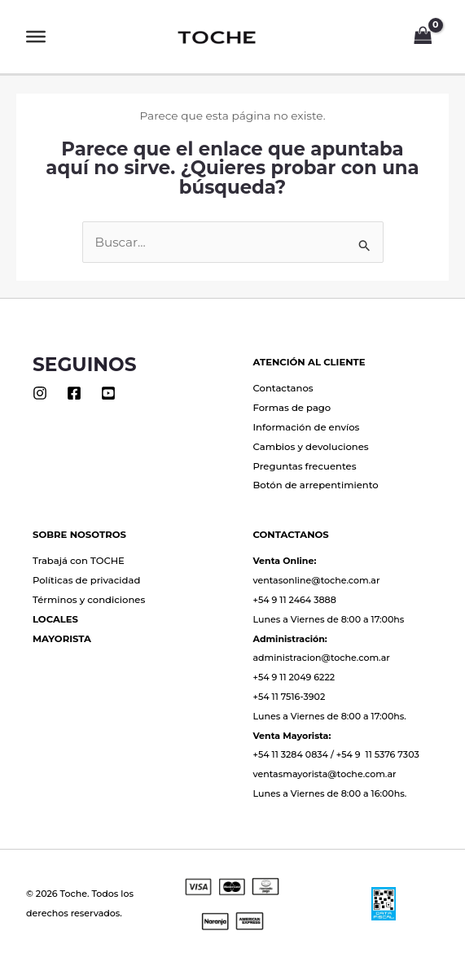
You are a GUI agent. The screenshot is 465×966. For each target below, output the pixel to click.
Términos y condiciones (89, 599)
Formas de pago (292, 407)
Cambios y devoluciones (311, 446)
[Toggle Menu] (36, 36)
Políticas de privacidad (86, 580)
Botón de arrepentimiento (316, 485)
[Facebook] (74, 393)
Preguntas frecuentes (305, 466)
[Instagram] (40, 393)
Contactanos (283, 388)
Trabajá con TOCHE (79, 560)
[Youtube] (108, 393)
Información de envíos (306, 427)
